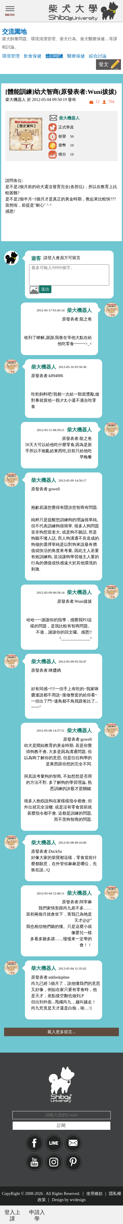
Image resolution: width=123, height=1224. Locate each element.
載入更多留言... (61, 1032)
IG (54, 1162)
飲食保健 (32, 55)
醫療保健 (76, 55)
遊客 (36, 258)
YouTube (34, 1162)
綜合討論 (98, 55)
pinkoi (73, 1162)
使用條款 (94, 1193)
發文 (104, 64)
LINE (54, 1143)
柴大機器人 (69, 118)
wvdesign (78, 1200)
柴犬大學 (82, 11)
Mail (73, 1143)
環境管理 (11, 55)
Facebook (34, 1143)
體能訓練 (54, 55)
